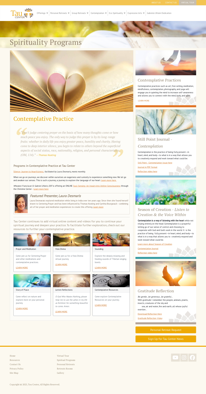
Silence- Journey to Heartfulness (28, 171)
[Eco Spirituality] (124, 13)
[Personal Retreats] (68, 13)
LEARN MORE (22, 267)
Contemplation (97, 13)
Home (12, 355)
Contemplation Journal (148, 248)
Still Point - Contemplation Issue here (155, 162)
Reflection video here (147, 171)
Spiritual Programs (66, 360)
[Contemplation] (105, 13)
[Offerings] (46, 13)
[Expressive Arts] (143, 13)
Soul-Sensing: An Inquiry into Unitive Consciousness (96, 186)
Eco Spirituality (116, 13)
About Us (156, 2)
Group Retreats (79, 13)
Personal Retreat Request (165, 330)
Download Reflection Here (150, 314)
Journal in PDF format (147, 167)
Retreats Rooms (65, 368)
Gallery (60, 372)
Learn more (98, 207)
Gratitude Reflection (150, 318)
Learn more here (109, 180)
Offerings (41, 13)
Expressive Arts (135, 13)
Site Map (14, 372)
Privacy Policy (16, 368)
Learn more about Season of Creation (155, 244)
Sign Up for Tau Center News (166, 339)
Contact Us (171, 2)
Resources (15, 360)
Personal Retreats (58, 13)
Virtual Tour (187, 2)
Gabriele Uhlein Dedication (159, 13)
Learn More (143, 100)
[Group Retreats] (87, 13)
